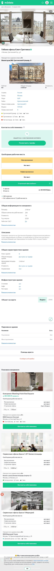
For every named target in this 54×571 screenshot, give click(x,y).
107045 (19, 107)
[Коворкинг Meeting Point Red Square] (27, 381)
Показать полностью (8, 225)
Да (26, 221)
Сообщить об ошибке (27, 359)
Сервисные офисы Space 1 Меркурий (18, 513)
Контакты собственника (27, 426)
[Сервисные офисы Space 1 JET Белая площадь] (27, 442)
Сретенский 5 (21, 104)
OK (27, 568)
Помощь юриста (27, 352)
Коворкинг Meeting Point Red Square (18, 394)
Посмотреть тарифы (27, 143)
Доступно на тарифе (25, 257)
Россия (19, 92)
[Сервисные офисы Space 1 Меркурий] (27, 500)
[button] (3, 27)
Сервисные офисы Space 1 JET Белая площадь (22, 454)
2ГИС (50, 300)
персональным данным (41, 560)
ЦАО (18, 98)
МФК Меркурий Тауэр (10, 534)
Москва (19, 95)
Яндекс (42, 300)
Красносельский (22, 101)
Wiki (33, 564)
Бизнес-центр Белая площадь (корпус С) (17, 475)
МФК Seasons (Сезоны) (11, 417)
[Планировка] (50, 43)
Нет (20, 269)
